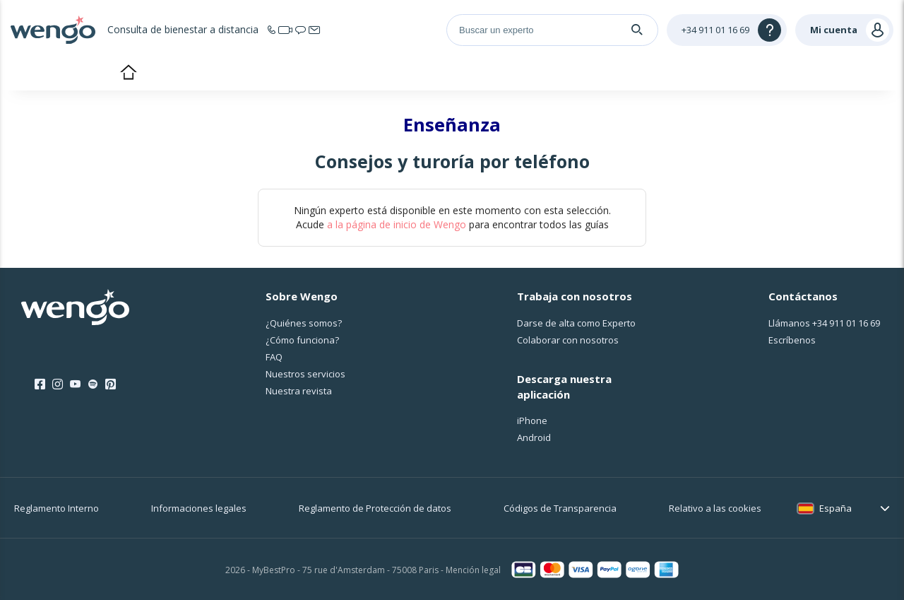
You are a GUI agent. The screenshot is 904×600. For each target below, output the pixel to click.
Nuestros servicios (305, 373)
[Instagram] (57, 384)
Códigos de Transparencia (560, 508)
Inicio (128, 73)
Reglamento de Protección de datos (375, 508)
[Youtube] (75, 384)
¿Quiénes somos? (304, 323)
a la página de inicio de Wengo (396, 224)
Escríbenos (792, 340)
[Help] (727, 30)
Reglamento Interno (56, 508)
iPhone (532, 420)
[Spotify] (93, 384)
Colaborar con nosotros (568, 340)
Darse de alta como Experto (576, 323)
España (835, 508)
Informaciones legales (198, 508)
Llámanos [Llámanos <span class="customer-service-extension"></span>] (824, 323)
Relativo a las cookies (715, 508)
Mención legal (473, 570)
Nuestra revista (299, 390)
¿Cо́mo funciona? (302, 340)
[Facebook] (40, 384)
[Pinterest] (110, 384)
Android (534, 437)
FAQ (274, 357)
